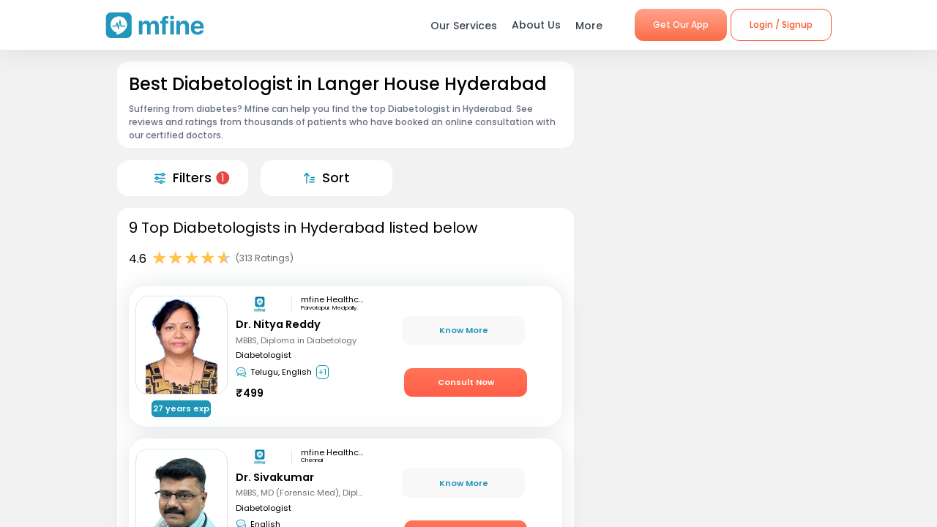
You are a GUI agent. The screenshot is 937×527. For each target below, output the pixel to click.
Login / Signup (781, 24)
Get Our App (681, 24)
